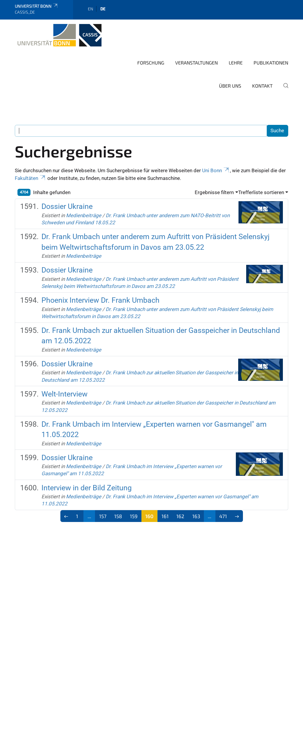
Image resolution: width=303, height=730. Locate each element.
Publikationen (271, 62)
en (90, 8)
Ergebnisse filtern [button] (214, 192)
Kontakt (262, 85)
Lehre (236, 62)
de (102, 8)
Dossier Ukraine (67, 206)
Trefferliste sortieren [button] (261, 192)
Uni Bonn (216, 170)
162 (180, 516)
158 (118, 516)
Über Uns (230, 85)
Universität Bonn (36, 6)
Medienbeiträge (83, 215)
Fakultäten (30, 178)
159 (134, 516)
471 (223, 516)
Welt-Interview (64, 394)
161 (165, 516)
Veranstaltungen (196, 62)
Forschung (150, 62)
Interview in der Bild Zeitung (86, 488)
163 (196, 516)
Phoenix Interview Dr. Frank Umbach (100, 300)
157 (103, 516)
